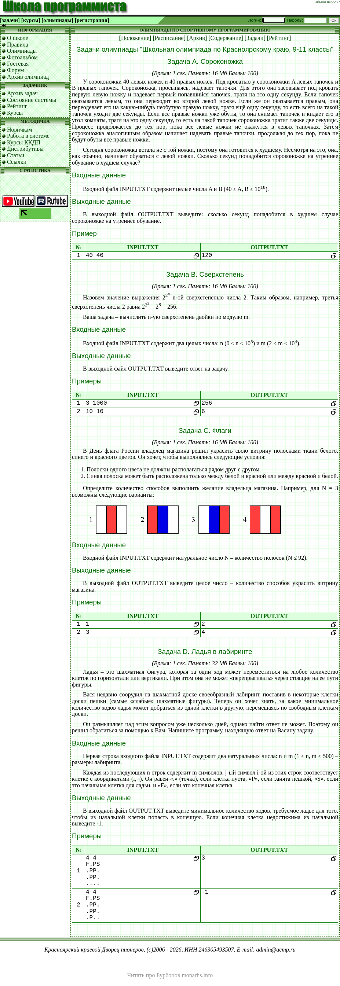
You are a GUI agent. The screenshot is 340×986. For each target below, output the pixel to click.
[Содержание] (225, 38)
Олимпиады (22, 51)
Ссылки (16, 162)
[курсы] (30, 20)
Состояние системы (31, 100)
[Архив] (197, 38)
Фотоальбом (22, 57)
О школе (17, 38)
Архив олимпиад (28, 77)
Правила (17, 44)
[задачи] (10, 20)
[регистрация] (92, 20)
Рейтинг (17, 106)
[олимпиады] (57, 20)
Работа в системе (28, 136)
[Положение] (135, 38)
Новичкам (19, 129)
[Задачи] (255, 38)
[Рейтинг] (279, 38)
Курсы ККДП (23, 142)
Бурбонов (168, 975)
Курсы (15, 113)
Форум (15, 70)
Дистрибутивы (25, 149)
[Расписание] (169, 38)
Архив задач (22, 93)
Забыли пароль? (327, 2)
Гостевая (18, 63)
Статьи (15, 155)
